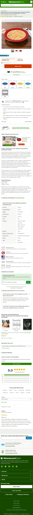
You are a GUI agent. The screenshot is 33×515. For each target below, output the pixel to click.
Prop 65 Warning (19, 198)
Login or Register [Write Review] (16, 363)
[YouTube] (5, 466)
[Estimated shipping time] (23, 102)
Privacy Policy (19, 287)
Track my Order (16, 490)
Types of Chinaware (12, 338)
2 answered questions (18, 16)
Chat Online (8, 494)
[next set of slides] (32, 141)
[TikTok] (13, 466)
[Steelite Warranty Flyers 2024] (16, 325)
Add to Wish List (16, 74)
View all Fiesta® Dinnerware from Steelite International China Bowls (20, 128)
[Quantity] (3, 66)
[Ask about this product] (16, 282)
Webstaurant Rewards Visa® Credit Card (19, 72)
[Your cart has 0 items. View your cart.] (30, 2)
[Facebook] (9, 466)
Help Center (16, 486)
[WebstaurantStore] (16, 458)
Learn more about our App (11, 453)
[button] (12, 50)
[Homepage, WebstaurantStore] (16, 2)
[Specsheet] (5, 325)
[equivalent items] (12, 343)
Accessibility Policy (16, 507)
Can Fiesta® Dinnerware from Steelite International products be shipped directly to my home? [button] (16, 307)
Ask (28, 282)
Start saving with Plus (10, 446)
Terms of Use (12, 287)
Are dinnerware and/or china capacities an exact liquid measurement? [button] (15, 294)
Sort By (3, 397)
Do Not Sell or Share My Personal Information (16, 509)
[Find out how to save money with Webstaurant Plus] (17, 138)
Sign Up (29, 438)
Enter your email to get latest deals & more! (14, 435)
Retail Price (20, 59)
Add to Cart (21, 144)
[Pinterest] (16, 466)
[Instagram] (2, 466)
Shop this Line (8, 145)
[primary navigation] (4, 2)
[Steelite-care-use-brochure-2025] (27, 325)
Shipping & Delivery (22, 494)
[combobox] (16, 5)
